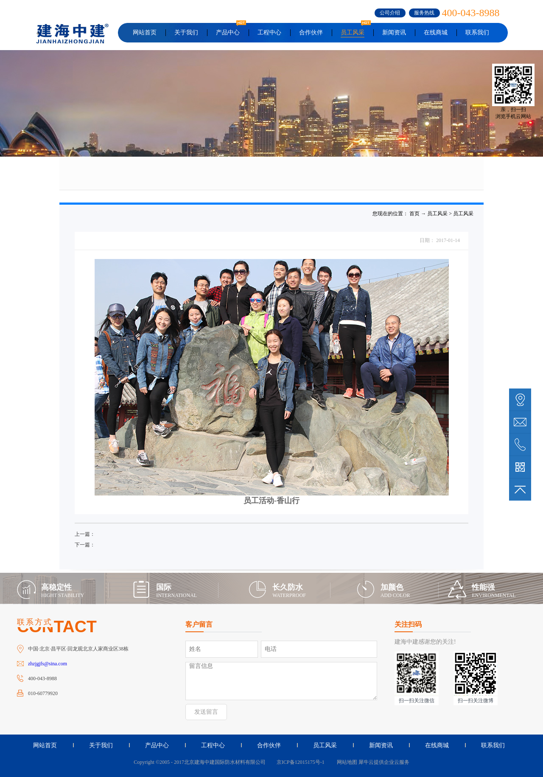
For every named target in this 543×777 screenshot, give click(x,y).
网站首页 (145, 32)
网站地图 (345, 762)
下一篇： (85, 545)
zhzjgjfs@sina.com (47, 664)
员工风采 (437, 214)
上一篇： (85, 534)
